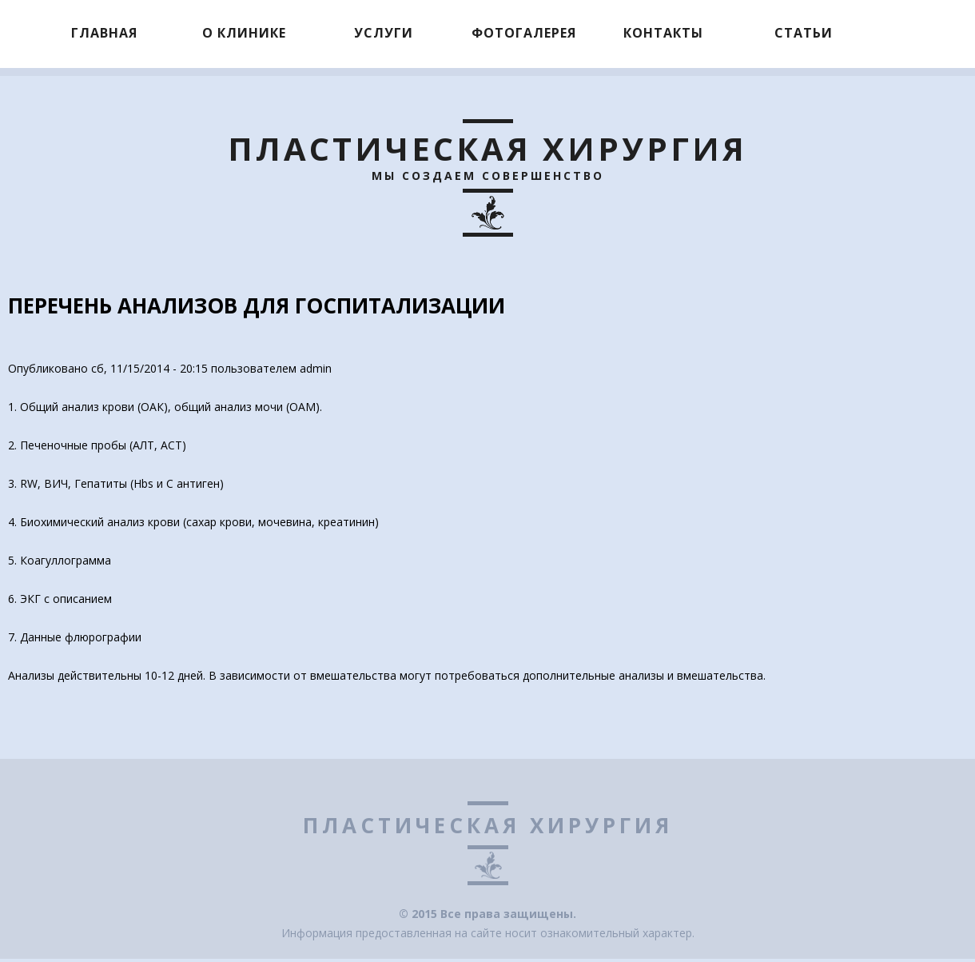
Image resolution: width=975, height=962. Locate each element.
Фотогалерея (524, 33)
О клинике (244, 33)
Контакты (663, 33)
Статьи (803, 33)
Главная (104, 33)
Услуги (383, 33)
